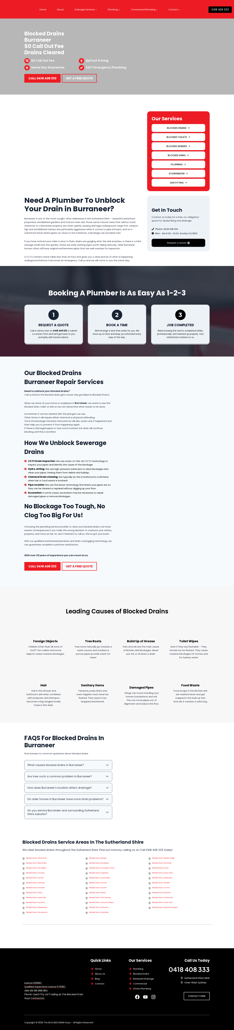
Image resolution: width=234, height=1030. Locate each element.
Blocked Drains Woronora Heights (165, 913)
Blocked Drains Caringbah (36, 873)
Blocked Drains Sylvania (35, 908)
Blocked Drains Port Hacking (100, 903)
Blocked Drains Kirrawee (35, 893)
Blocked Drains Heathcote (162, 883)
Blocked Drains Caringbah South (101, 873)
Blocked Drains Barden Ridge (163, 863)
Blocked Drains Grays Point (162, 878)
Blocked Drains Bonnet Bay (36, 868)
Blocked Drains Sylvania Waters (101, 908)
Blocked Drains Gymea (35, 883)
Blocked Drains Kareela (161, 888)
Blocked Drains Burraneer (162, 868)
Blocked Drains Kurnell (97, 893)
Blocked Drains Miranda (161, 898)
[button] (178, 146)
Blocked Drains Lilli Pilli (161, 893)
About (60, 9)
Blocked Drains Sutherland (162, 903)
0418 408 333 (220, 9)
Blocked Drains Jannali (98, 888)
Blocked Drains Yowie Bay (98, 918)
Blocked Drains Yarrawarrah (36, 918)
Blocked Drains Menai (97, 898)
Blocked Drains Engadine (98, 878)
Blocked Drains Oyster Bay (36, 903)
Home (43, 9)
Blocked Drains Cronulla (35, 878)
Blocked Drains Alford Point (36, 863)
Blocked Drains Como (160, 873)
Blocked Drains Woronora (98, 913)
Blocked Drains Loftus (34, 898)
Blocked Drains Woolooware (36, 913)
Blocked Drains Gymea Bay (99, 883)
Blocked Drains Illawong (35, 888)
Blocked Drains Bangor (98, 863)
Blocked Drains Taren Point (162, 908)
